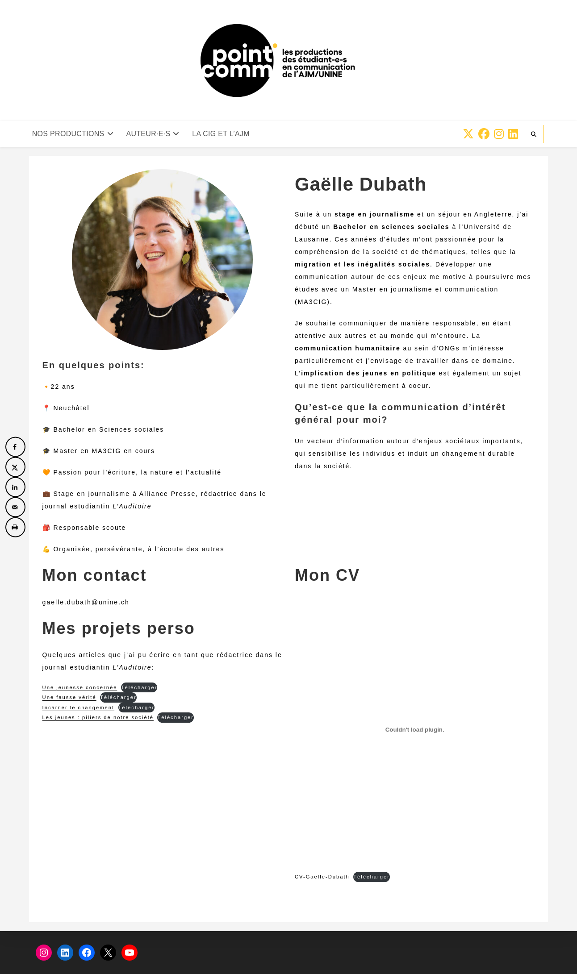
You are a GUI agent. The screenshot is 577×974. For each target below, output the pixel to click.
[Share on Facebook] (15, 447)
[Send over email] (15, 507)
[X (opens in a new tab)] (468, 134)
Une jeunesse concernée (79, 687)
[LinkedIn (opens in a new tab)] (513, 134)
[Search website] (534, 134)
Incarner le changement (78, 707)
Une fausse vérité (69, 697)
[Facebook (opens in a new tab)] (484, 134)
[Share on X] (15, 467)
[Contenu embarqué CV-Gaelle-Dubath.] (415, 730)
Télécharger (139, 687)
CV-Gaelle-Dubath (322, 876)
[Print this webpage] (15, 527)
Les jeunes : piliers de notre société (98, 717)
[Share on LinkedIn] (15, 487)
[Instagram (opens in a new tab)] (499, 134)
